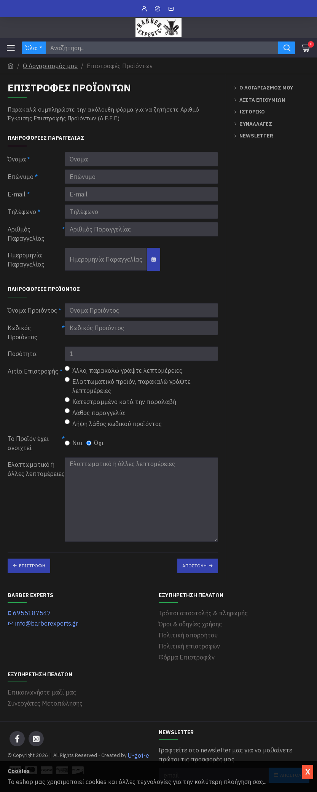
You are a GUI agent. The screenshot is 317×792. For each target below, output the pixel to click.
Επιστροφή (32, 565)
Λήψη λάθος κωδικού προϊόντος (113, 423)
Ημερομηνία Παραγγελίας (26, 259)
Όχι (95, 443)
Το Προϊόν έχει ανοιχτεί (28, 443)
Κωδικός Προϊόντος (22, 332)
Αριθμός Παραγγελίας (26, 233)
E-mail (16, 194)
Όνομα (17, 159)
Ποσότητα (22, 354)
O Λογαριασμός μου (50, 66)
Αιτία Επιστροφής (33, 371)
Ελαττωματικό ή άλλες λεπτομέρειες (36, 469)
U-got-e (138, 755)
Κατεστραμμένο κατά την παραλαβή (120, 401)
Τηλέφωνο (22, 212)
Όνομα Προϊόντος (32, 310)
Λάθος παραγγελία (95, 412)
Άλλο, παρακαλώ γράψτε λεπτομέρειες (123, 370)
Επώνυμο (20, 176)
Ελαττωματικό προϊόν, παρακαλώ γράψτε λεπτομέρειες (128, 385)
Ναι (74, 443)
